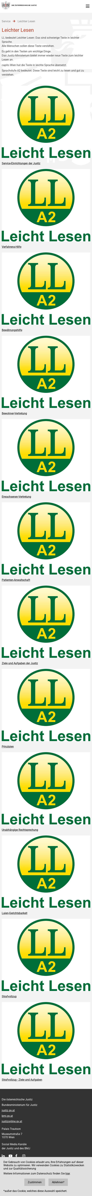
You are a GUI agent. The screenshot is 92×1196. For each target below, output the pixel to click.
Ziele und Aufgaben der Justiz (20, 663)
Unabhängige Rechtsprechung (20, 830)
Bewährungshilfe (12, 330)
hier (67, 1173)
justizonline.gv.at (12, 1121)
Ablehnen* (58, 1182)
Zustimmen (35, 1182)
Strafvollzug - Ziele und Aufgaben (22, 1079)
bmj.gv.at (7, 1115)
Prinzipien (8, 746)
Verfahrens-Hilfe (11, 247)
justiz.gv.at (8, 1110)
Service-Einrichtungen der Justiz (21, 163)
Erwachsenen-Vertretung (16, 496)
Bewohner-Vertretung (14, 413)
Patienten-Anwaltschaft (16, 580)
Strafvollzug (9, 996)
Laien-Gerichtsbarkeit (14, 913)
